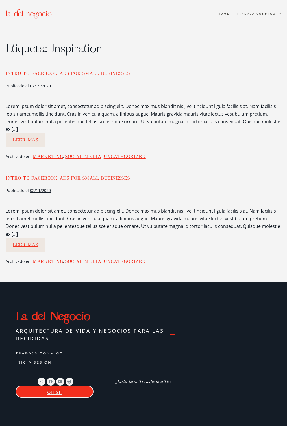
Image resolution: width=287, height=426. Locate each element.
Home (224, 13)
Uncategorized (125, 156)
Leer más (29, 137)
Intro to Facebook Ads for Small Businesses (68, 73)
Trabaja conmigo (258, 14)
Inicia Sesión (34, 362)
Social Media (83, 156)
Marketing (48, 156)
